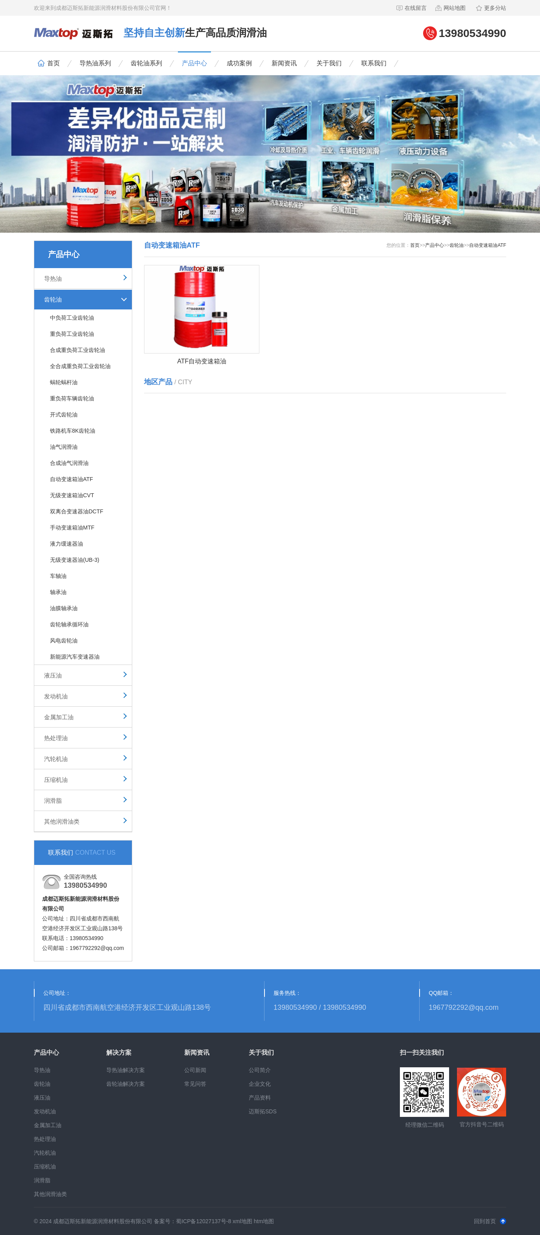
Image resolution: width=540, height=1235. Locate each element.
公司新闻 (195, 1070)
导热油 (53, 278)
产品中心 (194, 63)
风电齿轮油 (64, 640)
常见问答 (195, 1084)
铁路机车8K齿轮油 (72, 431)
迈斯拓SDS (263, 1111)
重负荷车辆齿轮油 (72, 398)
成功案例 (239, 63)
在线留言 (411, 8)
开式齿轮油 (64, 414)
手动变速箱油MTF (72, 527)
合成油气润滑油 (69, 463)
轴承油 (58, 592)
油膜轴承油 (64, 608)
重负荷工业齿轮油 (72, 334)
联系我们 (374, 63)
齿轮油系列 (146, 63)
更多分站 (490, 8)
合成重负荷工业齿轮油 (77, 350)
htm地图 (264, 1221)
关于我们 (329, 63)
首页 (49, 63)
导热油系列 (95, 63)
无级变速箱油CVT (72, 495)
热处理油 (56, 738)
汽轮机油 (56, 758)
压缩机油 (56, 779)
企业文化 (260, 1084)
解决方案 (118, 1052)
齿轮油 (53, 299)
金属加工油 (59, 717)
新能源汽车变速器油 (75, 657)
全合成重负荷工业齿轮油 (80, 366)
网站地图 (450, 8)
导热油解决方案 (125, 1070)
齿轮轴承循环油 (69, 624)
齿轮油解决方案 (125, 1084)
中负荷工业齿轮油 (72, 318)
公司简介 (260, 1070)
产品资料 (260, 1097)
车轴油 (58, 576)
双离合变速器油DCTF (76, 511)
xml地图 (242, 1221)
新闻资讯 (284, 63)
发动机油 (56, 696)
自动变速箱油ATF (71, 479)
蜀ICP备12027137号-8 (203, 1221)
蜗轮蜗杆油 (64, 382)
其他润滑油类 (62, 821)
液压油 (53, 675)
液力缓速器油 (66, 544)
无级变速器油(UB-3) (74, 560)
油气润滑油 (64, 447)
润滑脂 (53, 800)
